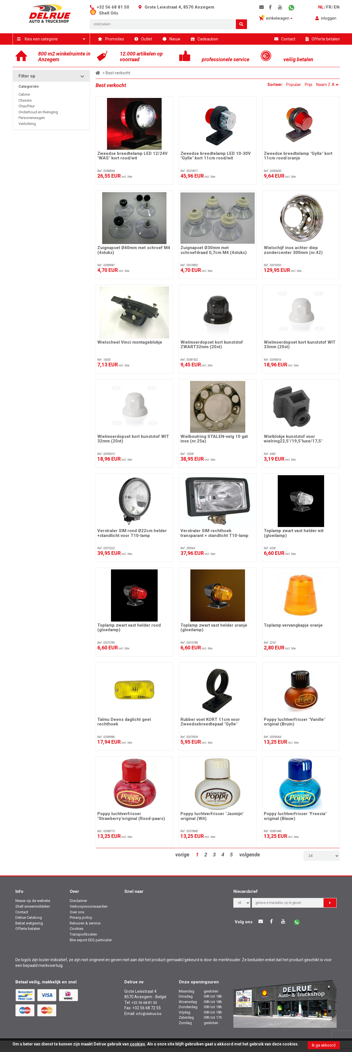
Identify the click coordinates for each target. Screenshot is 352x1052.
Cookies (76, 928)
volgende (249, 855)
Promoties (111, 39)
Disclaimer (78, 901)
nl (321, 7)
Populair (293, 84)
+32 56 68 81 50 (113, 7)
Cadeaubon (204, 39)
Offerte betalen (323, 39)
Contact (284, 39)
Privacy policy (81, 917)
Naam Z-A (327, 84)
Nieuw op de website (32, 901)
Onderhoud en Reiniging (38, 112)
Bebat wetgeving (29, 923)
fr (329, 7)
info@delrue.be (148, 1014)
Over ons (77, 912)
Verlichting (27, 124)
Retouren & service (85, 923)
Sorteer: (275, 84)
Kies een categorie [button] (51, 39)
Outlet (143, 39)
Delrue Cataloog (28, 917)
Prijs (308, 84)
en (336, 7)
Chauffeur (26, 106)
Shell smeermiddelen (32, 906)
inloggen (325, 18)
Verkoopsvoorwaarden (89, 906)
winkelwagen (276, 17)
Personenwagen (31, 118)
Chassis (25, 100)
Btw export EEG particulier (91, 940)
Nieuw (171, 39)
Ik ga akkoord (323, 1045)
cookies (137, 1044)
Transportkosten (83, 934)
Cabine (24, 94)
